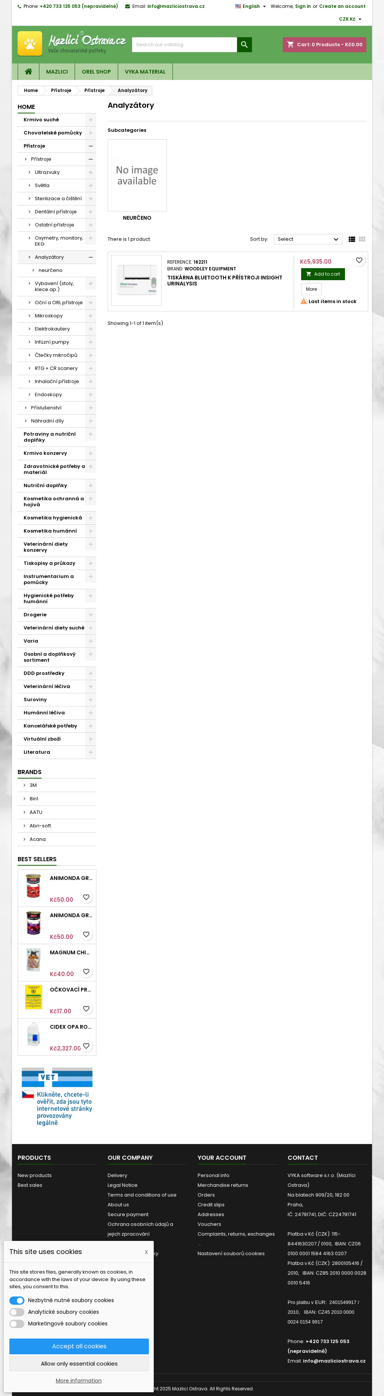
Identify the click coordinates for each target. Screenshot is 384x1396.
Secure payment (128, 1214)
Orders (206, 1194)
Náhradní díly (47, 420)
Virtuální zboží (42, 739)
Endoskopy (48, 394)
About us (118, 1204)
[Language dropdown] (251, 6)
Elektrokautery (52, 328)
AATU (35, 812)
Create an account (342, 6)
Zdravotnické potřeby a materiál (54, 469)
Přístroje (34, 145)
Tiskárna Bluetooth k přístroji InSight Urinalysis (224, 280)
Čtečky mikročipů (56, 355)
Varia (31, 640)
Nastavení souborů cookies (231, 1253)
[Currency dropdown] (351, 19)
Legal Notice (123, 1185)
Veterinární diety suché (54, 627)
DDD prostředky (44, 673)
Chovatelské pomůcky (53, 132)
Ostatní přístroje (54, 224)
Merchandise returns (223, 1185)
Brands (30, 772)
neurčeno (51, 270)
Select (309, 239)
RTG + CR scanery (56, 368)
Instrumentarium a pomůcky (49, 579)
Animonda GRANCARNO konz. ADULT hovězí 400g (71, 878)
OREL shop (96, 71)
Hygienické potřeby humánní (49, 598)
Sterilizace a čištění (58, 198)
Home (26, 107)
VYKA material (145, 71)
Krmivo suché (41, 119)
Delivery (117, 1175)
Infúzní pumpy (52, 342)
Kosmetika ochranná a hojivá (54, 501)
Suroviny (35, 699)
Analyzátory (49, 257)
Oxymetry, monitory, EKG (59, 241)
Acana (37, 839)
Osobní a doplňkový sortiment (50, 657)
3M (32, 785)
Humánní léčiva (44, 712)
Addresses (211, 1214)
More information (79, 1380)
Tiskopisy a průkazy (49, 563)
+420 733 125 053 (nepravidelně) (79, 6)
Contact (303, 1157)
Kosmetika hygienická (53, 517)
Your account (222, 1157)
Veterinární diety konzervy (46, 547)
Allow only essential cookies (79, 1363)
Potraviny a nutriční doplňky (50, 437)
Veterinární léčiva (47, 686)
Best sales (30, 1185)
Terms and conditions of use (142, 1194)
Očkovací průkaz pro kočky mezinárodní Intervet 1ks (71, 990)
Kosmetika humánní (50, 530)
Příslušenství (46, 407)
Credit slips (211, 1204)
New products (35, 1175)
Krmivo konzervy (45, 453)
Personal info (214, 1175)
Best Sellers (37, 859)
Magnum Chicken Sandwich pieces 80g (71, 952)
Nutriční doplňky (45, 485)
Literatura (37, 752)
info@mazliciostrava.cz (176, 6)
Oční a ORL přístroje (59, 302)
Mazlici (57, 71)
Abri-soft (39, 825)
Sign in (303, 6)
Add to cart (323, 274)
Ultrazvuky (47, 172)
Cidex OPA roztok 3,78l (71, 1027)
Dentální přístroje (56, 211)
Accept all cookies (79, 1346)
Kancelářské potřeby (50, 725)
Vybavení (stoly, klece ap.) (54, 286)
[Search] (192, 44)
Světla (42, 185)
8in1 (33, 798)
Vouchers (209, 1224)
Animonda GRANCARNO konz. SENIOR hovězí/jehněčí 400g (71, 915)
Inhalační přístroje (57, 381)
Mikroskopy (49, 315)
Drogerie (35, 614)
